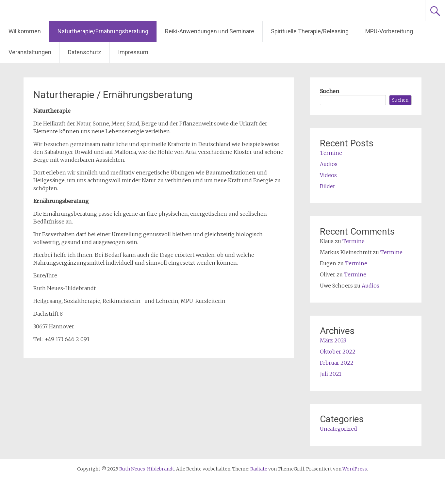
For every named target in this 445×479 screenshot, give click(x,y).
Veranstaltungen (29, 52)
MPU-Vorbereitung (389, 31)
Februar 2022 (337, 362)
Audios (329, 164)
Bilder (327, 186)
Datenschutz (84, 52)
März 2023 (333, 340)
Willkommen (24, 31)
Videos (328, 175)
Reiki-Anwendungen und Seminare (209, 31)
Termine (331, 153)
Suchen (329, 91)
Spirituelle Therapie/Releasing (310, 31)
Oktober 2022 (337, 351)
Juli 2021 (330, 374)
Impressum (133, 52)
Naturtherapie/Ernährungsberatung (103, 31)
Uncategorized (338, 428)
